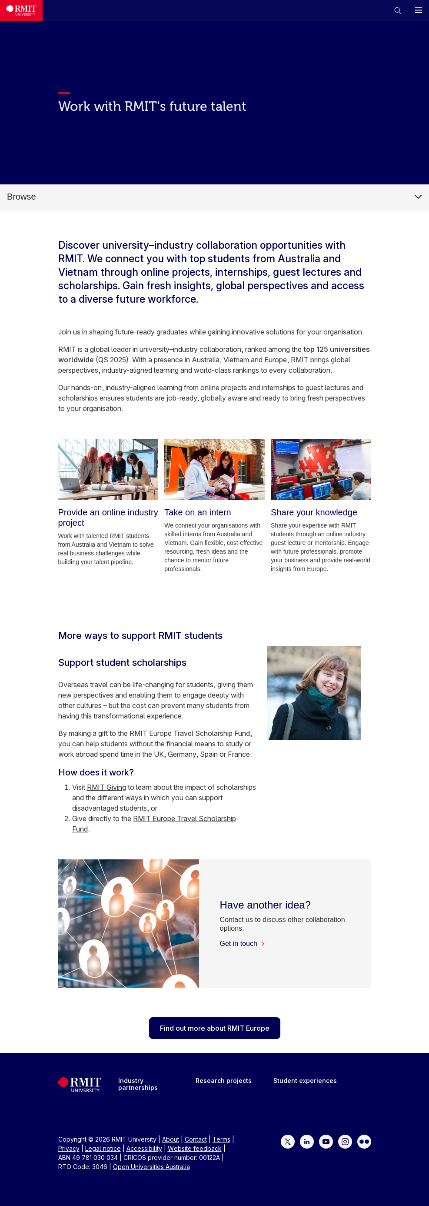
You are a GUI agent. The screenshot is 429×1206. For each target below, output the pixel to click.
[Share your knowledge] (321, 469)
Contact (196, 1139)
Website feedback (195, 1148)
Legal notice (103, 1148)
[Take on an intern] (214, 469)
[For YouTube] (326, 1141)
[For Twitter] (288, 1141)
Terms (221, 1139)
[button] (397, 10)
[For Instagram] (345, 1141)
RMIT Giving (106, 787)
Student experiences (305, 1080)
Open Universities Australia (151, 1166)
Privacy (69, 1148)
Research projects (224, 1080)
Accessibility (144, 1148)
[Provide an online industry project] (108, 469)
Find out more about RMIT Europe (214, 1028)
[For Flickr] (364, 1141)
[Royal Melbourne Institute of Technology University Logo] (21, 10)
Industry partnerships (138, 1084)
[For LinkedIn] (307, 1141)
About (170, 1139)
